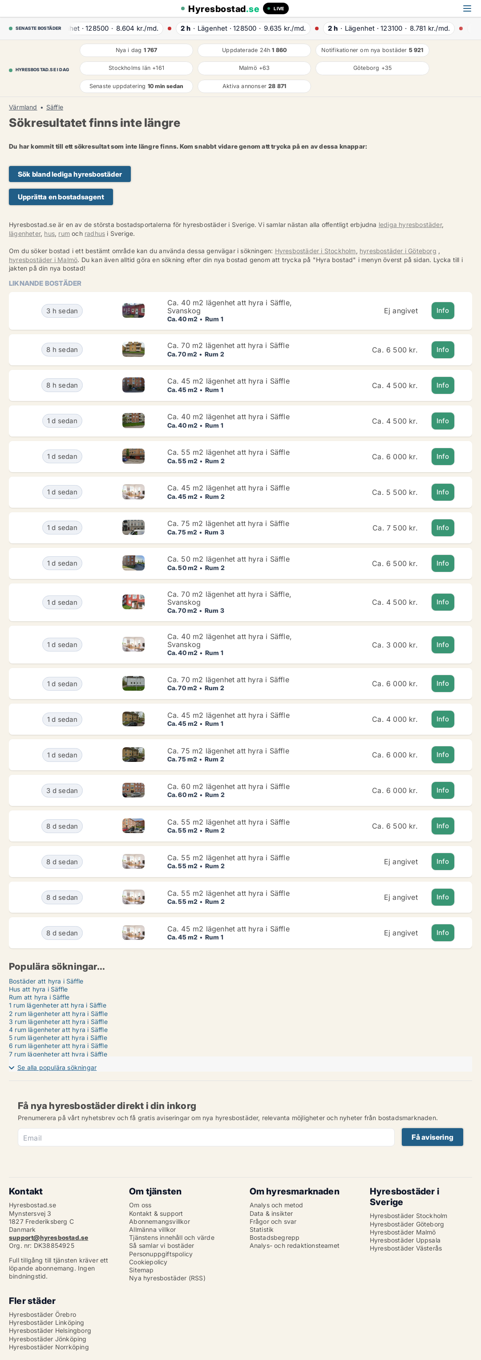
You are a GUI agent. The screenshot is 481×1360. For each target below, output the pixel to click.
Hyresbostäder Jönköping (48, 1339)
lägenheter (24, 233)
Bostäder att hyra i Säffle (46, 981)
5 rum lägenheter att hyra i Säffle (58, 1037)
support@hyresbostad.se (48, 1237)
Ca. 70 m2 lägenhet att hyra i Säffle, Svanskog (229, 598)
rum (64, 233)
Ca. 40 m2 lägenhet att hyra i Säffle (228, 416)
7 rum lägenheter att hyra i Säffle (58, 1054)
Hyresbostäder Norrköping (49, 1347)
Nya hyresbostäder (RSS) (167, 1278)
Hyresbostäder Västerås (406, 1248)
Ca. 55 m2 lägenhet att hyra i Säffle (228, 452)
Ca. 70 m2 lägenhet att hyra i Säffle (228, 345)
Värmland (23, 107)
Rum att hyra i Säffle (39, 997)
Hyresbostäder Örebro (42, 1314)
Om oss (140, 1205)
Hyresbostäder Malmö (403, 1232)
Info (443, 310)
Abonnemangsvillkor (159, 1221)
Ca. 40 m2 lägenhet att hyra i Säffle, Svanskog (229, 306)
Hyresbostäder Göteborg (407, 1224)
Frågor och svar (273, 1221)
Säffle (54, 107)
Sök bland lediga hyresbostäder (70, 174)
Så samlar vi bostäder (161, 1245)
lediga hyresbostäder (410, 224)
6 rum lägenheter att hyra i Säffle (58, 1045)
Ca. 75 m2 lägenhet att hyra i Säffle (228, 523)
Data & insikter (271, 1213)
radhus (95, 233)
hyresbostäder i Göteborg (398, 251)
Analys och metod (276, 1205)
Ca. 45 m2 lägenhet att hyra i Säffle (228, 380)
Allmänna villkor (152, 1229)
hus (49, 233)
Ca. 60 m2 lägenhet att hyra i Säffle (228, 786)
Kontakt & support (156, 1213)
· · (120, 28)
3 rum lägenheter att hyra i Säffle (58, 1021)
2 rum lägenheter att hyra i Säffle (58, 1013)
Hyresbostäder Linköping (47, 1322)
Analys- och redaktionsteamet (295, 1245)
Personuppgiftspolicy (161, 1254)
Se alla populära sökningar (57, 1067)
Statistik (262, 1229)
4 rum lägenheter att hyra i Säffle (58, 1029)
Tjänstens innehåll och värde (171, 1237)
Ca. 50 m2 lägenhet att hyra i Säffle (228, 559)
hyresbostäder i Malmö (43, 259)
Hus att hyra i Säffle (38, 989)
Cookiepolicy (148, 1262)
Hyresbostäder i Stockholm (315, 251)
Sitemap (141, 1270)
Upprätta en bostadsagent (61, 197)
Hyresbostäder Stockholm (409, 1215)
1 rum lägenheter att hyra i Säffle (57, 1005)
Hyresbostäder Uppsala (405, 1240)
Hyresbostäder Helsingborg (50, 1330)
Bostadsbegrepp (275, 1237)
